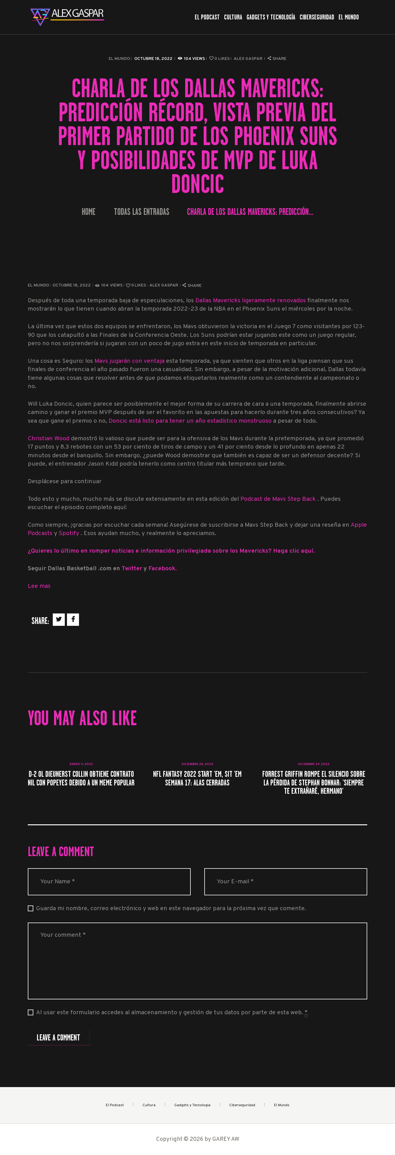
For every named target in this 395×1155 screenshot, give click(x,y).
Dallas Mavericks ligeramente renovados (251, 301)
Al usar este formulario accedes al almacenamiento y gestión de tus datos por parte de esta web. (172, 1013)
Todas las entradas (141, 212)
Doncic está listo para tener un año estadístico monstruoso (191, 421)
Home (88, 212)
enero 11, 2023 (81, 764)
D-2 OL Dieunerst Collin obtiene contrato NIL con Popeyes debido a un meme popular (81, 778)
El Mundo (119, 58)
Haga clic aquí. (294, 551)
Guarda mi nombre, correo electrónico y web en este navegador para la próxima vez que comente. (171, 909)
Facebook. (162, 569)
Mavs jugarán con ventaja (130, 361)
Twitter (132, 569)
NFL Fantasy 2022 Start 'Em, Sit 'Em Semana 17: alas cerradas (197, 778)
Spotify (70, 534)
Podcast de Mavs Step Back (278, 499)
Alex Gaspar (248, 58)
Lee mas (39, 586)
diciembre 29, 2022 (314, 764)
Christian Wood (48, 439)
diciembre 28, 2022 (197, 764)
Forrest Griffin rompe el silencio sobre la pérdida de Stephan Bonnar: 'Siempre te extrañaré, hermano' (313, 782)
